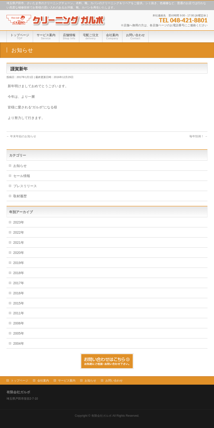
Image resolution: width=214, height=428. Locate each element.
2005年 (18, 333)
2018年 (18, 273)
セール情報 (21, 176)
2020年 (18, 253)
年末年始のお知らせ (21, 136)
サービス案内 (66, 380)
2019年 (18, 263)
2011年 (18, 313)
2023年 (18, 222)
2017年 (18, 283)
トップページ (19, 380)
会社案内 (43, 380)
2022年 (18, 232)
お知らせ (20, 166)
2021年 (18, 242)
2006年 (18, 323)
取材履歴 (20, 196)
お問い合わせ (114, 380)
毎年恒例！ (198, 136)
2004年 (18, 343)
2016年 (18, 293)
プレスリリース (25, 186)
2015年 (18, 303)
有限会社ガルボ (101, 415)
